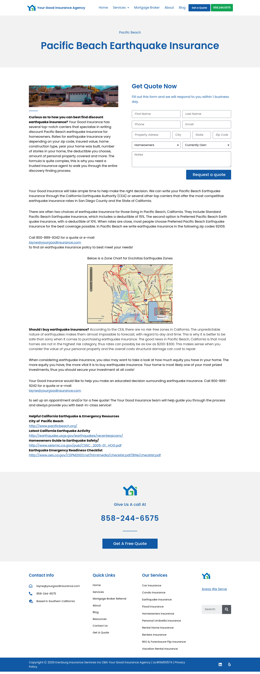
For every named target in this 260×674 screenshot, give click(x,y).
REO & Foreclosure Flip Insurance (164, 644)
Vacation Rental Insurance (160, 651)
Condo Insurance (153, 595)
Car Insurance (151, 588)
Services (121, 7)
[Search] (226, 611)
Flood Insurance (153, 609)
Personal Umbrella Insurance (161, 623)
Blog (182, 7)
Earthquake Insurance (157, 602)
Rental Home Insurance (158, 630)
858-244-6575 (130, 521)
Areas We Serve (214, 591)
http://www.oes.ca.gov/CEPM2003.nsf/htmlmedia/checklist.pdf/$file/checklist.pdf (95, 457)
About (169, 7)
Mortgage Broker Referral (109, 601)
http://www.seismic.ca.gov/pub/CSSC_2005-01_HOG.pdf (75, 447)
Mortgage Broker (147, 7)
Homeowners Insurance (158, 616)
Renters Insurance (154, 637)
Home (103, 7)
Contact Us (100, 628)
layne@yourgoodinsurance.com (55, 244)
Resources (100, 621)
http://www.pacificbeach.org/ (53, 428)
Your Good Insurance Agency (61, 7)
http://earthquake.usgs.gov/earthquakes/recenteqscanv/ (76, 438)
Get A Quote (101, 635)
